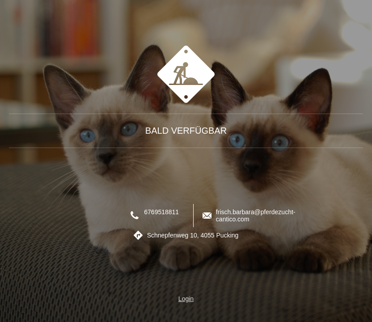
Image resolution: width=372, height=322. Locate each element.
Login (186, 298)
